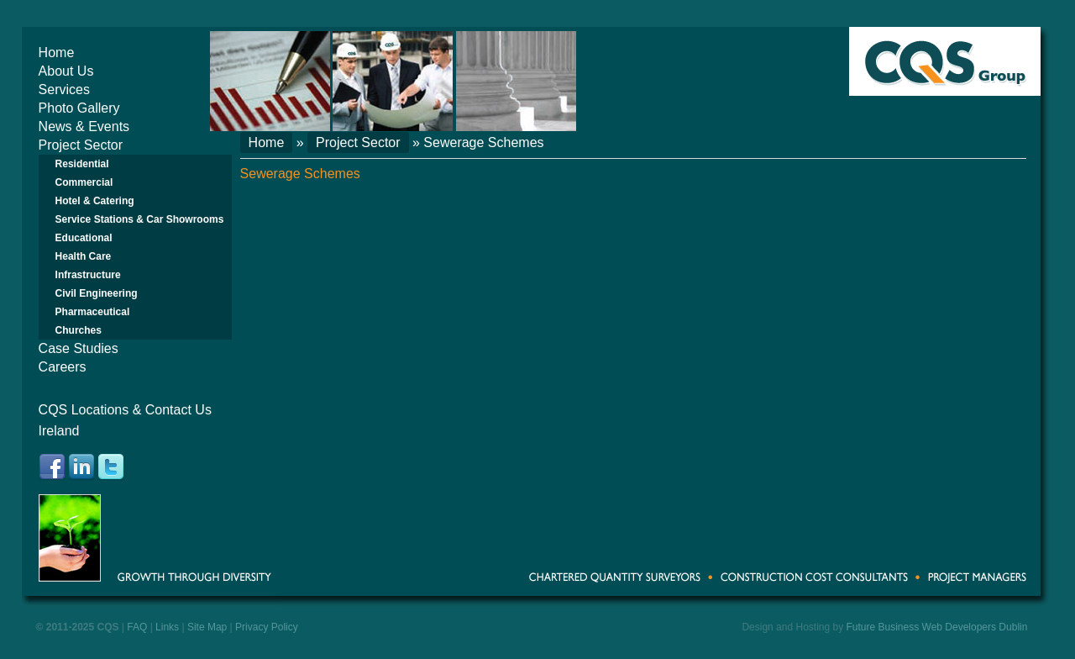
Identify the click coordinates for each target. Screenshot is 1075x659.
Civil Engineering (96, 293)
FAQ (137, 627)
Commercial (84, 182)
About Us (66, 71)
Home (57, 52)
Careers (63, 367)
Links (167, 627)
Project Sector (81, 145)
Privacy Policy (266, 627)
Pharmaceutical (92, 312)
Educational (84, 238)
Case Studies (78, 348)
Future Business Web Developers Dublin (937, 627)
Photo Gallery (79, 108)
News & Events (84, 126)
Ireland (59, 431)
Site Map (207, 627)
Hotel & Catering (94, 201)
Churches (78, 330)
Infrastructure (88, 275)
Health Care (83, 256)
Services (64, 89)
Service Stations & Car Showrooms (139, 219)
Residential (82, 164)
